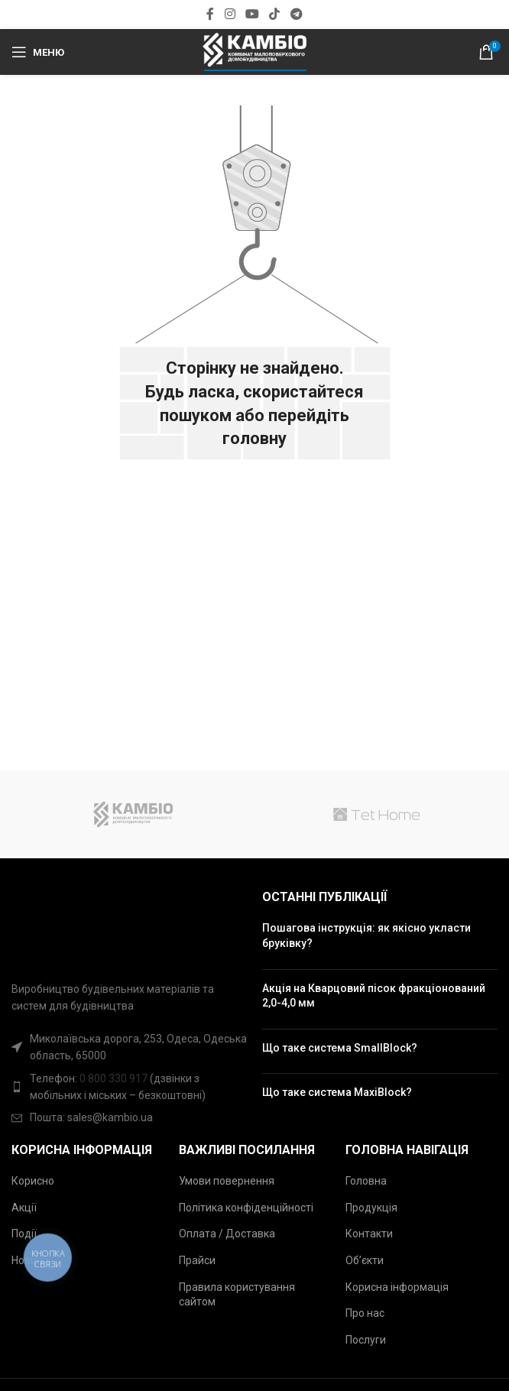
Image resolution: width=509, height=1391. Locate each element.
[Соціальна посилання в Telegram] (296, 14)
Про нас (364, 1313)
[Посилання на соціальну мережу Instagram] (229, 14)
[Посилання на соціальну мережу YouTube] (252, 14)
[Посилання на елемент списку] (129, 1087)
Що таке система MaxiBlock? (337, 1092)
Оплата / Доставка (227, 1233)
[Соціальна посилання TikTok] (274, 14)
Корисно (32, 1181)
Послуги (365, 1340)
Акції (24, 1207)
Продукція (371, 1207)
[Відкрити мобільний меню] (38, 52)
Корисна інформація (397, 1287)
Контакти (369, 1233)
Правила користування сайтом (237, 1294)
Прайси (197, 1260)
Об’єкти (364, 1260)
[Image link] (31, 926)
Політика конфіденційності (246, 1207)
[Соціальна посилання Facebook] (210, 14)
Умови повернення (226, 1181)
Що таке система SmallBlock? (339, 1048)
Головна (366, 1181)
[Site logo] (254, 51)
